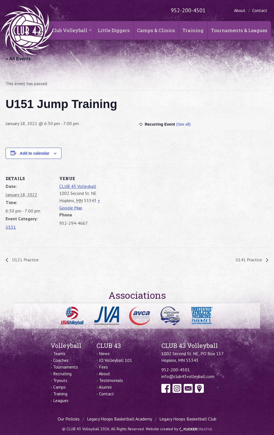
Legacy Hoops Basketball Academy (119, 419)
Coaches (60, 360)
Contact (259, 10)
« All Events (18, 58)
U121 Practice (25, 259)
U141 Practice (249, 259)
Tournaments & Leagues (239, 30)
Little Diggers (114, 30)
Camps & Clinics (156, 30)
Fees (103, 367)
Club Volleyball (69, 30)
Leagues (60, 400)
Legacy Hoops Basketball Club (187, 419)
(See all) (183, 124)
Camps (59, 387)
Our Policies (69, 419)
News (104, 353)
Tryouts (60, 380)
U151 (11, 227)
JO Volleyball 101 (115, 360)
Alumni (105, 387)
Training (193, 30)
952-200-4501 (188, 10)
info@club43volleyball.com (187, 376)
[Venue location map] (142, 206)
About (239, 10)
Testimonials (111, 380)
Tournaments (65, 367)
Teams (59, 353)
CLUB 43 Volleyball (77, 186)
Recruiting (62, 373)
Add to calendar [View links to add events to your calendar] (34, 153)
